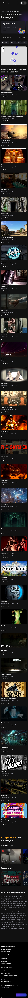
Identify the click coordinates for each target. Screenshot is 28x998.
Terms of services (5, 973)
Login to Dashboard (6, 949)
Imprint (3, 970)
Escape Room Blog (6, 963)
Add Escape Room (5, 951)
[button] (14, 60)
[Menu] (23, 3)
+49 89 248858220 (6, 981)
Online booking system (7, 954)
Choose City (4, 961)
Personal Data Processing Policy (9, 975)
